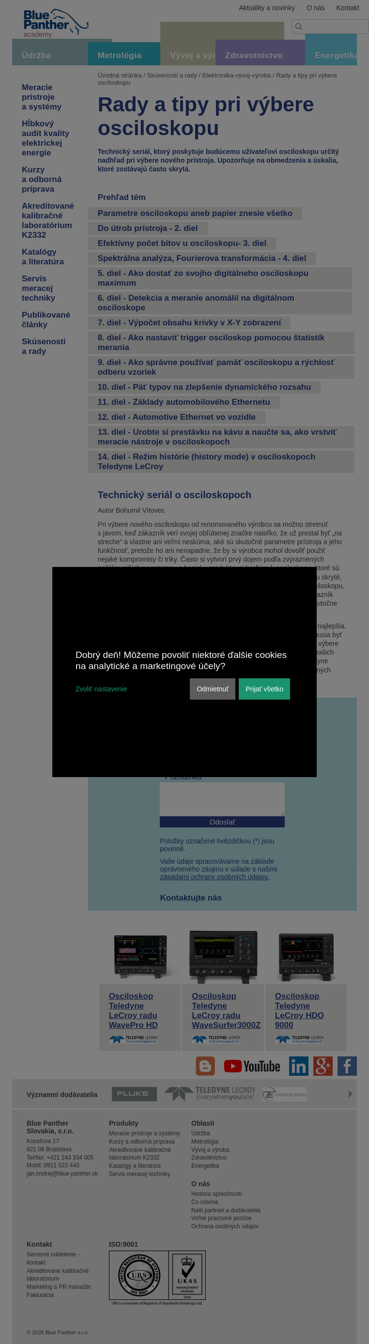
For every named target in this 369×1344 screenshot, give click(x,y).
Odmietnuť (213, 689)
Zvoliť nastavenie (101, 689)
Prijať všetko (264, 689)
